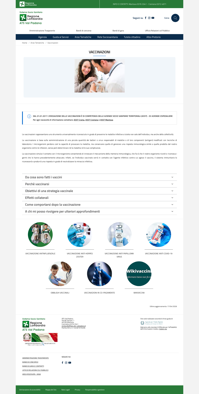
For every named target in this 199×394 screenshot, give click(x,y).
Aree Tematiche (37, 42)
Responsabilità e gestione (94, 389)
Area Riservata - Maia (31, 374)
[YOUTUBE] (153, 18)
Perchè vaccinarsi (37, 183)
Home (24, 42)
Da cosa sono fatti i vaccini (43, 177)
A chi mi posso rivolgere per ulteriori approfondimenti (62, 211)
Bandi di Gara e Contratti (33, 366)
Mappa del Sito (50, 389)
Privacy (77, 389)
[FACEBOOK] (145, 18)
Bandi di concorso (83, 30)
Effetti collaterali (36, 197)
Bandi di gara (118, 30)
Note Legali (65, 389)
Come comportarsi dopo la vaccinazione (52, 204)
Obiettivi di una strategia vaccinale (49, 190)
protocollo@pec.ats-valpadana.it (74, 326)
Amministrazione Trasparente (42, 30)
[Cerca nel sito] (175, 18)
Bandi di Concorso (30, 362)
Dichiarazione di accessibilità (29, 389)
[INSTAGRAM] (149, 18)
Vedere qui (163, 329)
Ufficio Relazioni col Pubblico (157, 30)
